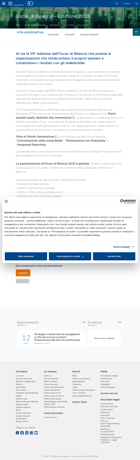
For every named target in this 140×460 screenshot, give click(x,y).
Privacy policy (107, 404)
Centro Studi (79, 402)
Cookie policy (107, 409)
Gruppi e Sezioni (23, 407)
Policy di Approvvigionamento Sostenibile (110, 423)
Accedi (126, 4)
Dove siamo (21, 390)
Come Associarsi (53, 413)
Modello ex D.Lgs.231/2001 (107, 430)
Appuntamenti (28, 322)
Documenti (69, 34)
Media (104, 371)
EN (116, 4)
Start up (47, 376)
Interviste (105, 381)
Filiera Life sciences (52, 399)
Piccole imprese (51, 379)
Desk (74, 376)
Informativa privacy (109, 406)
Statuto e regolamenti (26, 381)
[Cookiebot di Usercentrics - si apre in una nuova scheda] (122, 201)
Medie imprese (50, 381)
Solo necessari (26, 256)
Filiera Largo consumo (54, 396)
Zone (18, 410)
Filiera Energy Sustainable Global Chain (55, 403)
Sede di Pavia (22, 404)
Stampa (24, 281)
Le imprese (50, 371)
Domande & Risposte (89, 34)
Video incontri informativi (83, 390)
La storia (20, 376)
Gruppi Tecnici (22, 421)
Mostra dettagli (121, 246)
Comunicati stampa (109, 376)
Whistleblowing (107, 434)
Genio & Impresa (108, 387)
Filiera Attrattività (52, 390)
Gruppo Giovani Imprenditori (23, 417)
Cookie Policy (92, 235)
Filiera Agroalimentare (54, 387)
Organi (19, 396)
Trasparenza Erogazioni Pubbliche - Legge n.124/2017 (111, 439)
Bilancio (19, 384)
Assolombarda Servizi (82, 396)
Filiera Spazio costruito (54, 407)
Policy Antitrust (107, 418)
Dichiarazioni (106, 379)
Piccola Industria (23, 413)
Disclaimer (105, 412)
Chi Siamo (21, 371)
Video (75, 387)
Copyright (105, 415)
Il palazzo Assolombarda (27, 393)
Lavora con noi (109, 393)
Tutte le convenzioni (81, 379)
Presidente (105, 384)
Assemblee (20, 387)
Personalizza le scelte (70, 256)
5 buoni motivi (50, 417)
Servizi (27, 25)
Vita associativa (40, 25)
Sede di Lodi (21, 399)
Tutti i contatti (78, 393)
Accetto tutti (114, 256)
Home (18, 25)
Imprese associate (24, 379)
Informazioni (54, 25)
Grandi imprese (51, 384)
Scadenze (95, 322)
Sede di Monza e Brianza (27, 401)
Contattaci (23, 273)
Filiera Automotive (52, 393)
